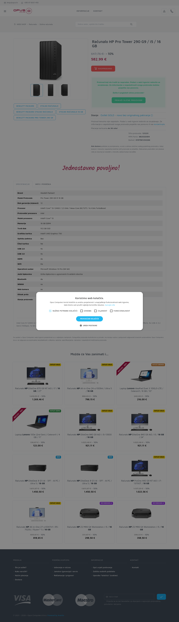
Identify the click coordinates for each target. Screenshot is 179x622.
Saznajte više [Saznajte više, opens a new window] (110, 305)
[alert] (89, 311)
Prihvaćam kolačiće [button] (89, 319)
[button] (89, 325)
